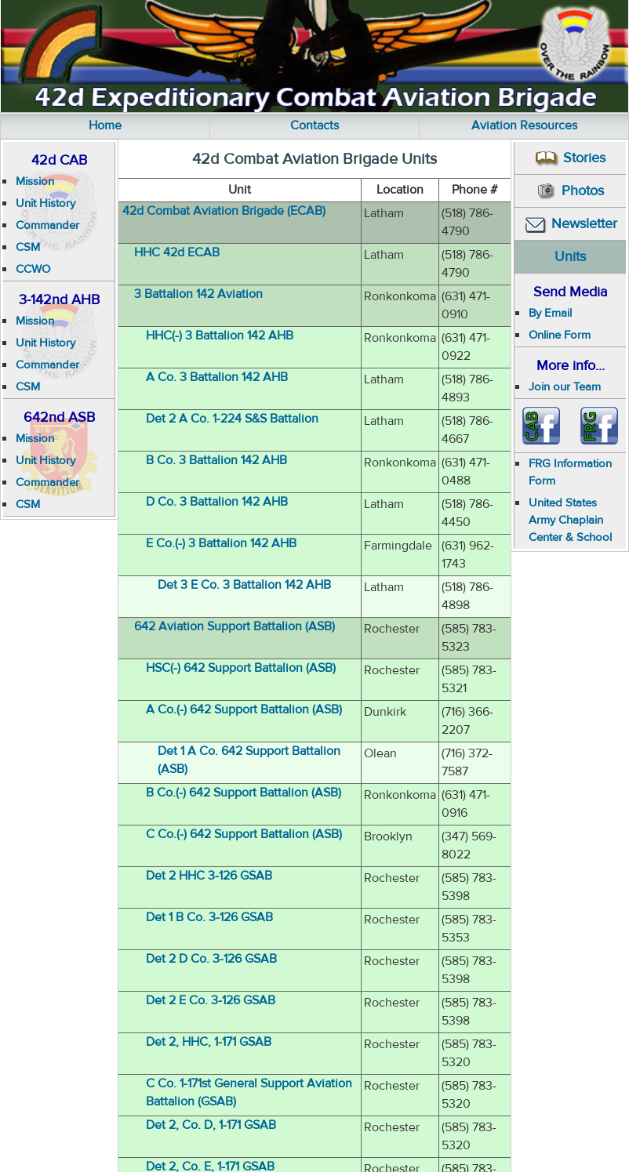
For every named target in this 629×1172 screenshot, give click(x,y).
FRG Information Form (570, 472)
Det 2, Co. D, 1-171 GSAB (211, 1125)
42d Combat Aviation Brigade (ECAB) (223, 211)
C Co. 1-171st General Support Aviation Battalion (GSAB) (249, 1092)
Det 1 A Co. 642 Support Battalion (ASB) (249, 760)
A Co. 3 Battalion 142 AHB (217, 377)
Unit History (45, 203)
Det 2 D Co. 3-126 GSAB (211, 959)
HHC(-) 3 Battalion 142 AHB (219, 335)
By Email (550, 313)
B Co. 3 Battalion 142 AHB (216, 460)
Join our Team (565, 386)
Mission (35, 181)
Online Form (560, 335)
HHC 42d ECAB (177, 252)
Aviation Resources (524, 125)
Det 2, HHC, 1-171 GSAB (208, 1042)
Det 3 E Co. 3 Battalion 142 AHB (244, 585)
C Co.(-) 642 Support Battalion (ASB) (244, 834)
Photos (570, 191)
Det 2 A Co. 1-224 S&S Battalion (232, 418)
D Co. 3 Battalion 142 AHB (217, 502)
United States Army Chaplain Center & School (570, 520)
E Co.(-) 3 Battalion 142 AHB (221, 543)
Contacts (314, 125)
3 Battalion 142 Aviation (198, 294)
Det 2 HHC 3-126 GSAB (209, 876)
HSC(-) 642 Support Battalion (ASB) (241, 668)
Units (570, 257)
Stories (570, 158)
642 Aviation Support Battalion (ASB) (234, 626)
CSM (28, 247)
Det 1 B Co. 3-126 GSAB (209, 917)
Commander (47, 225)
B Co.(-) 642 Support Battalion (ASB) (243, 792)
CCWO (33, 269)
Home (105, 125)
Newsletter (570, 224)
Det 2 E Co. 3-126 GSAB (210, 1000)
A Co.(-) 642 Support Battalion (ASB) (244, 709)
